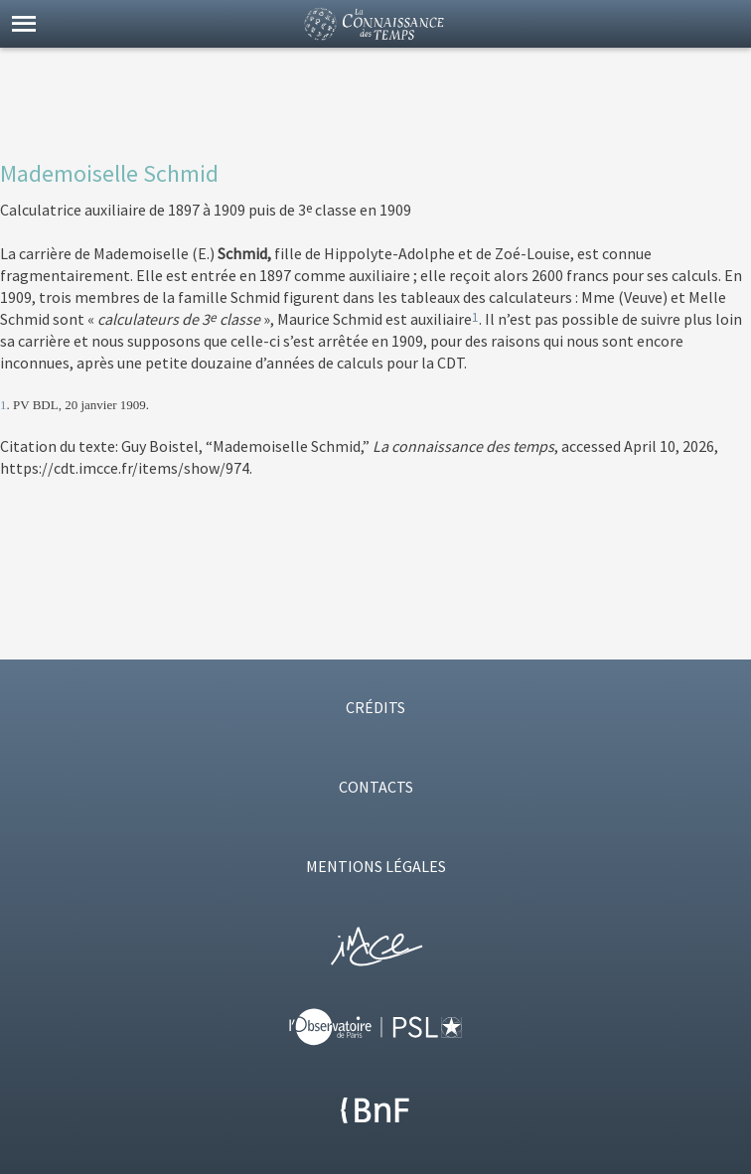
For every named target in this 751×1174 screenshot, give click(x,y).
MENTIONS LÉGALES (376, 866)
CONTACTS (376, 787)
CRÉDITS (375, 707)
